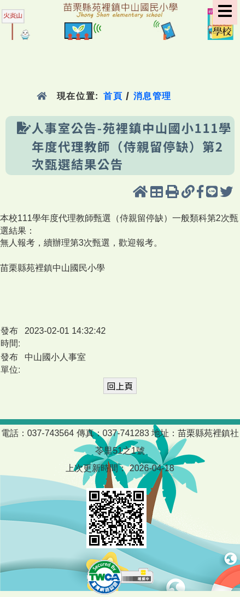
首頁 (113, 96)
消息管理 (152, 96)
